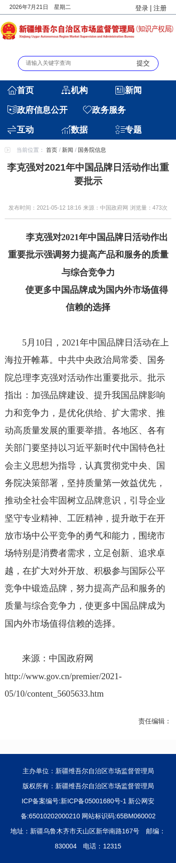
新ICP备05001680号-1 (93, 801)
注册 (160, 8)
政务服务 (109, 110)
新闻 (133, 90)
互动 (25, 129)
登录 (141, 8)
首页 (25, 90)
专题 (133, 129)
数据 (79, 129)
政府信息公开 (42, 110)
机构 (79, 90)
